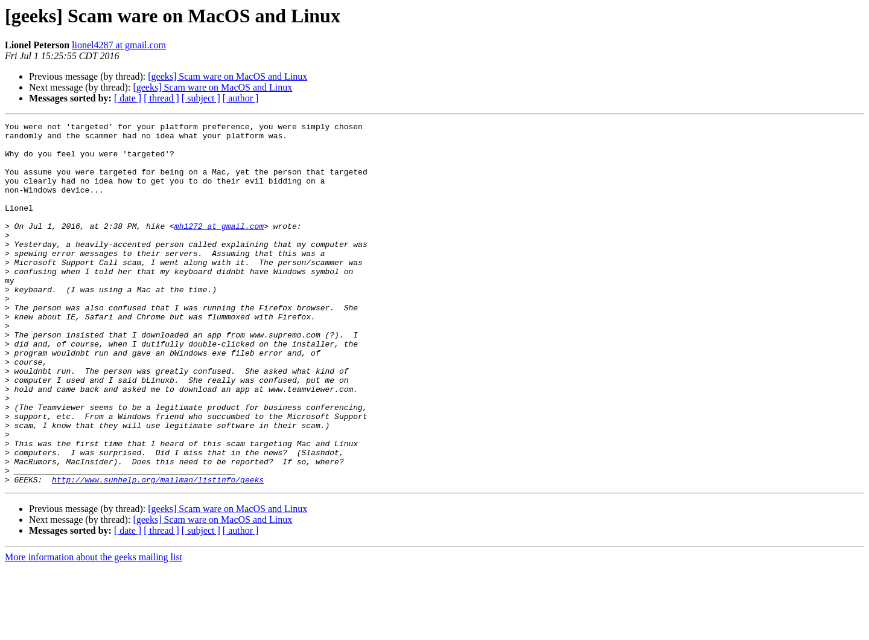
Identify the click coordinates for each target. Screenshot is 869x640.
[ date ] (127, 98)
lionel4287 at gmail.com (119, 45)
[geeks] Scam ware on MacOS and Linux (227, 76)
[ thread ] (161, 98)
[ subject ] (201, 98)
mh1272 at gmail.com (219, 247)
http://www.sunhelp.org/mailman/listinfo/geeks (158, 551)
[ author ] (241, 98)
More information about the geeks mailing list (93, 629)
